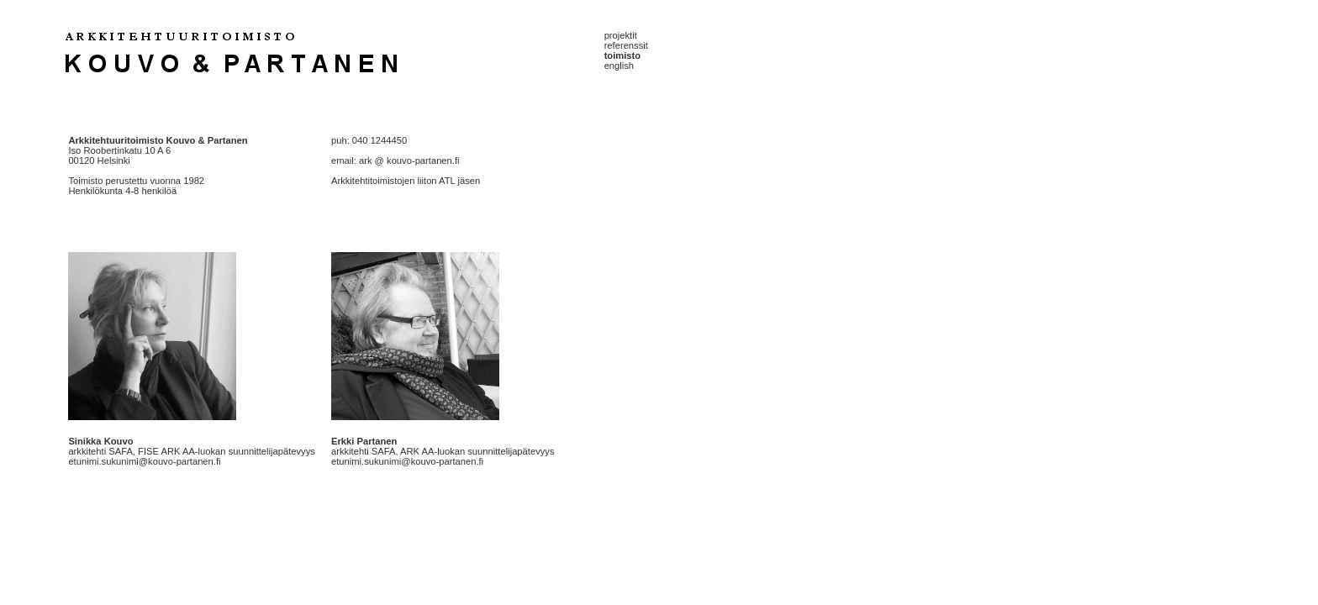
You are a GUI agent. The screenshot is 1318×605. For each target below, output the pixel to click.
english (619, 65)
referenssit (626, 45)
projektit (620, 35)
